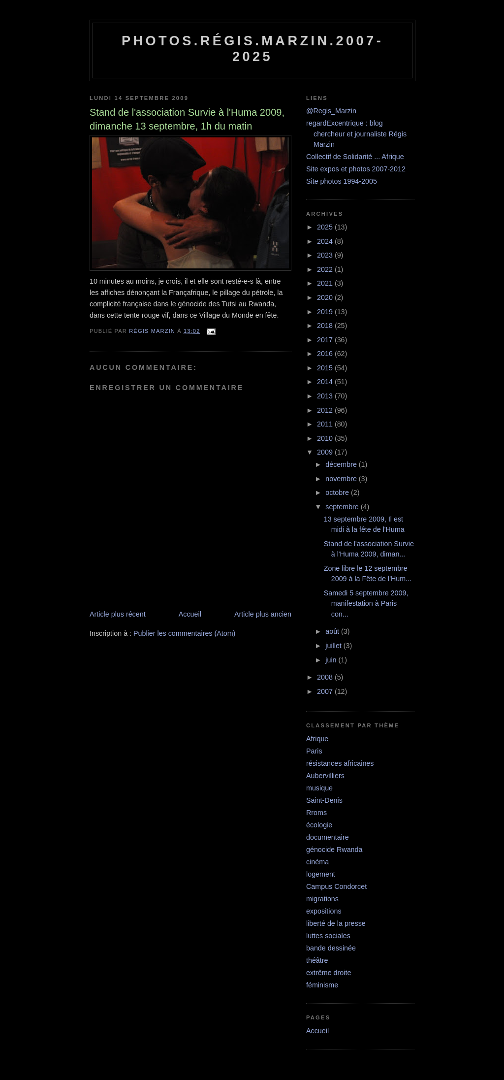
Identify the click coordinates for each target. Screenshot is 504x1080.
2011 (326, 424)
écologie (319, 825)
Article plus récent (118, 614)
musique (319, 788)
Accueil (190, 614)
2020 (326, 297)
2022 (326, 269)
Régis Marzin (153, 331)
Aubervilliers (325, 776)
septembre (343, 507)
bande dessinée (331, 948)
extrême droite (328, 973)
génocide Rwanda (334, 849)
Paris (314, 751)
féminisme (322, 985)
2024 (326, 241)
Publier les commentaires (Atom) (184, 633)
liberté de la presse (336, 923)
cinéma (317, 862)
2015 (326, 368)
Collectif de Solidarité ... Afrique (355, 157)
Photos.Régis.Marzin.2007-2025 (252, 48)
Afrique (317, 739)
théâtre (317, 960)
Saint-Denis (324, 800)
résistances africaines (340, 763)
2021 (326, 283)
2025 (326, 227)
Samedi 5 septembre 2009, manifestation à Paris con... (366, 603)
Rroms (316, 813)
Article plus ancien (262, 614)
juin (331, 660)
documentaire (327, 837)
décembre (342, 464)
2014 (326, 382)
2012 (326, 410)
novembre (342, 479)
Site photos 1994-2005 (341, 181)
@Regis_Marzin (331, 111)
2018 (326, 325)
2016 (326, 354)
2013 (326, 396)
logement (320, 874)
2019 (326, 312)
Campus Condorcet (336, 886)
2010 (326, 438)
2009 (326, 452)
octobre (338, 492)
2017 (326, 340)
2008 (326, 677)
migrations (322, 899)
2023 (326, 255)
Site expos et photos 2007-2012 (356, 169)
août (333, 631)
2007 (326, 691)
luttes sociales (328, 936)
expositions (324, 911)
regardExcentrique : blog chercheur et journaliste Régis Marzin (356, 133)
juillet (334, 646)
